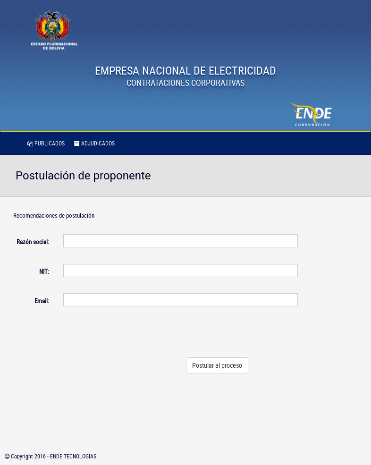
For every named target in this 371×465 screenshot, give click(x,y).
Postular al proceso (217, 365)
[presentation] (226, 331)
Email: (41, 300)
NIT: (44, 271)
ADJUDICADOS (94, 143)
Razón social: (33, 241)
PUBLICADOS (46, 143)
